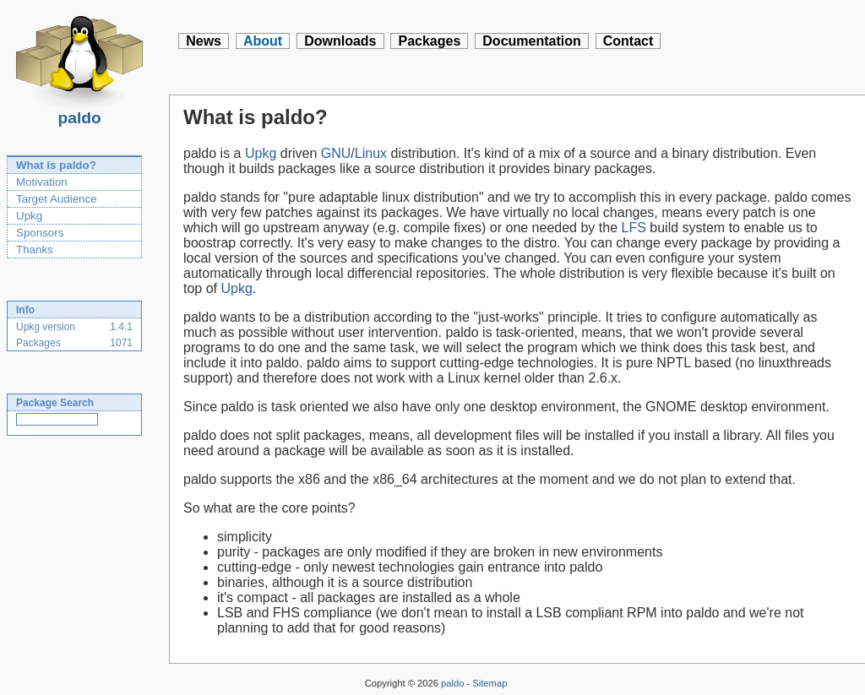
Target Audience (56, 199)
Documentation (531, 41)
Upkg (29, 215)
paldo (79, 113)
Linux (371, 153)
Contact (628, 41)
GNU (336, 153)
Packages (429, 41)
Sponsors (39, 232)
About (262, 41)
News (203, 41)
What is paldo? (56, 165)
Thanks (34, 249)
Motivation (42, 182)
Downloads (340, 41)
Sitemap (489, 683)
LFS (633, 227)
